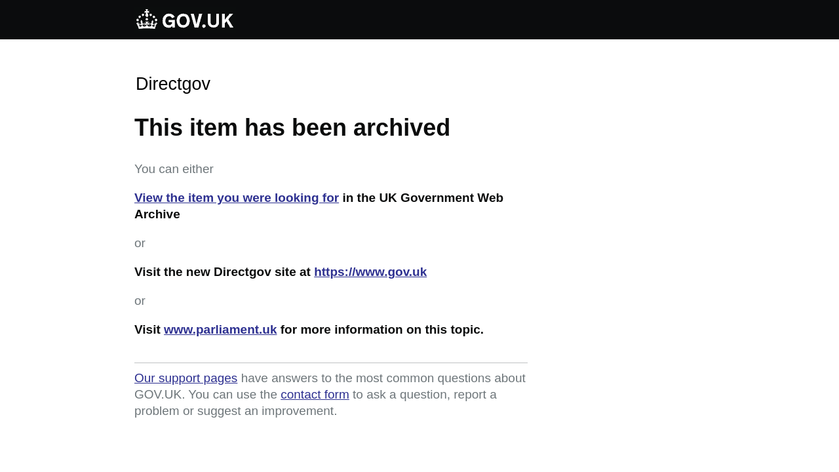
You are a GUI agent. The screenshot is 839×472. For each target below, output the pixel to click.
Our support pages (185, 378)
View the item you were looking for (236, 198)
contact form (315, 394)
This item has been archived (292, 127)
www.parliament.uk (220, 329)
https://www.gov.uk (370, 272)
